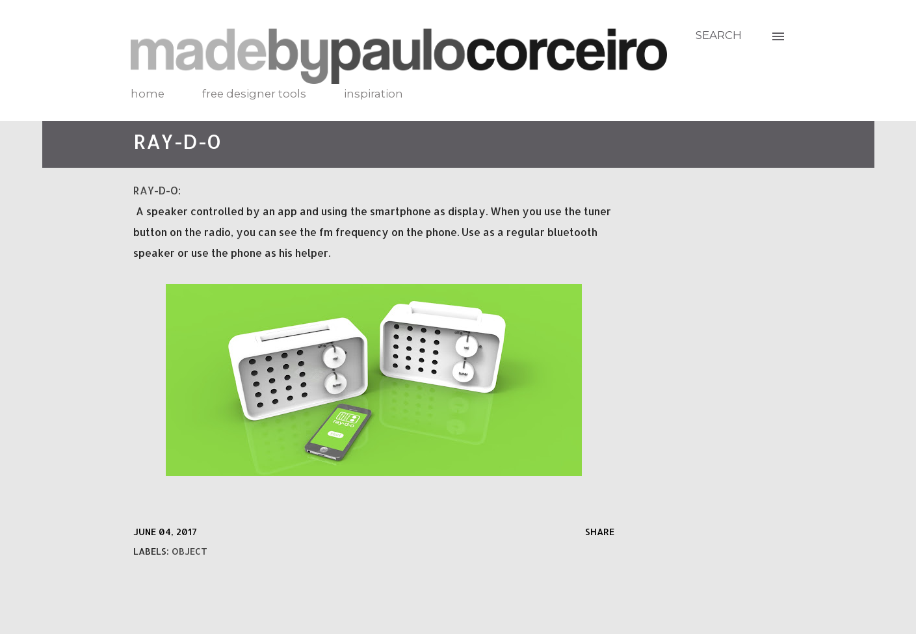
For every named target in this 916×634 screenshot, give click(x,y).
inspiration (373, 93)
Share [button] (599, 531)
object (189, 551)
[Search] (719, 35)
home (147, 93)
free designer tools (254, 93)
